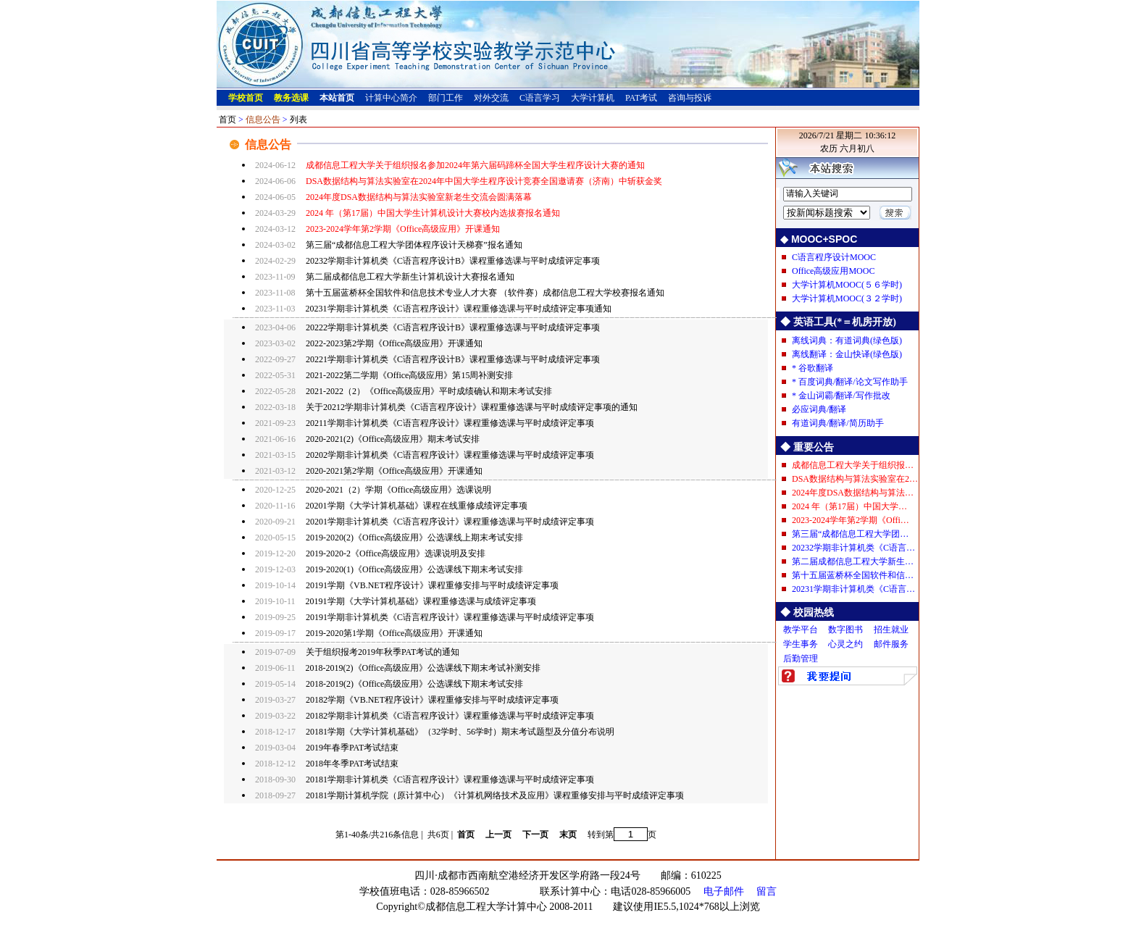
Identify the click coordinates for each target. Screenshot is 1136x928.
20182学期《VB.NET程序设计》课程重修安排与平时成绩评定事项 (432, 700)
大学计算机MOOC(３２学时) (847, 298)
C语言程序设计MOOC (834, 257)
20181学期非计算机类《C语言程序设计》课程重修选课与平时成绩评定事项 (450, 779)
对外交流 (491, 98)
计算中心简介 (391, 98)
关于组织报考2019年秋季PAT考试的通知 (382, 652)
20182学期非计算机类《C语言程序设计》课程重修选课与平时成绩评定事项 (450, 716)
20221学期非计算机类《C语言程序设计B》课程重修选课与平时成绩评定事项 (453, 359)
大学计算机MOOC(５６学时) (847, 285)
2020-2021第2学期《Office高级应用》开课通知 (394, 471)
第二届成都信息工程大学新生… (853, 561)
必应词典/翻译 (819, 409)
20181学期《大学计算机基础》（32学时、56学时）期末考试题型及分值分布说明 (460, 732)
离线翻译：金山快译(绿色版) (847, 354)
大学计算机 (592, 98)
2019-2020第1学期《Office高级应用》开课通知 (394, 633)
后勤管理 (800, 658)
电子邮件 (723, 891)
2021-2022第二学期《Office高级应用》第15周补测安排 (409, 375)
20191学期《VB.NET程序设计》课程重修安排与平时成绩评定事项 (432, 585)
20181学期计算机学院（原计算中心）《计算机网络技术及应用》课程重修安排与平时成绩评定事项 (495, 795)
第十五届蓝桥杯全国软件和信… (853, 575)
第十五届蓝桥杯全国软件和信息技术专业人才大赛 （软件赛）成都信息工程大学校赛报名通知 (485, 293)
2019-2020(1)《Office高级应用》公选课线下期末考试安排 (414, 569)
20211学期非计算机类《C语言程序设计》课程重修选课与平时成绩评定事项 (450, 423)
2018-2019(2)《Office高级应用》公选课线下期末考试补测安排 (423, 668)
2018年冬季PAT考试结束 (352, 763)
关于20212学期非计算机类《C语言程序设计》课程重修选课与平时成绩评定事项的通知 (472, 407)
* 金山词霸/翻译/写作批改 (841, 395)
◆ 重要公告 (807, 447)
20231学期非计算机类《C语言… (853, 589)
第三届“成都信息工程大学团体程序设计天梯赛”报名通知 (414, 245)
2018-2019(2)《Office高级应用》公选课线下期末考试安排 (414, 684)
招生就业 (891, 629)
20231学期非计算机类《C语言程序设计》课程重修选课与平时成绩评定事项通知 (458, 309)
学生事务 (800, 644)
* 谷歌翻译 (812, 368)
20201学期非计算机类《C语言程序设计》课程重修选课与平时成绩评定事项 (450, 522)
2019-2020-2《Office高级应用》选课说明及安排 (395, 553)
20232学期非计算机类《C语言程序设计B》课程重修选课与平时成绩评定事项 (453, 261)
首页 (227, 119)
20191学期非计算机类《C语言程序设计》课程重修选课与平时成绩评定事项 (450, 617)
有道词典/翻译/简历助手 (838, 423)
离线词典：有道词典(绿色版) (847, 340)
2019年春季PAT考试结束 (352, 748)
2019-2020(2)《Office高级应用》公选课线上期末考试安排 (414, 537)
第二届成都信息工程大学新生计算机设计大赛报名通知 (410, 277)
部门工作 (445, 98)
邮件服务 (891, 644)
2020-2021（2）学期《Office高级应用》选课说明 (398, 490)
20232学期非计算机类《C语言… (853, 548)
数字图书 (845, 629)
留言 (766, 891)
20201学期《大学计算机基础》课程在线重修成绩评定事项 (416, 506)
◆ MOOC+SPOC (818, 239)
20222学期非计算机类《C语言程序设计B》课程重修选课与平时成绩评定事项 (453, 327)
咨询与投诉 (689, 98)
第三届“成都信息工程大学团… (850, 534)
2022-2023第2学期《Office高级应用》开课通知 (394, 343)
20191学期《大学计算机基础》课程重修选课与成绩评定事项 (421, 601)
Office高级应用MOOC (833, 271)
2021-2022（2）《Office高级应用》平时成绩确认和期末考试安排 (429, 391)
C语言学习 (539, 98)
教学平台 (800, 629)
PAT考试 (641, 98)
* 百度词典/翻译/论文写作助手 (850, 382)
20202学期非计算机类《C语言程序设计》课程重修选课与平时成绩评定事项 (450, 455)
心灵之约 (845, 644)
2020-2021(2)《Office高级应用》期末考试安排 (393, 439)
